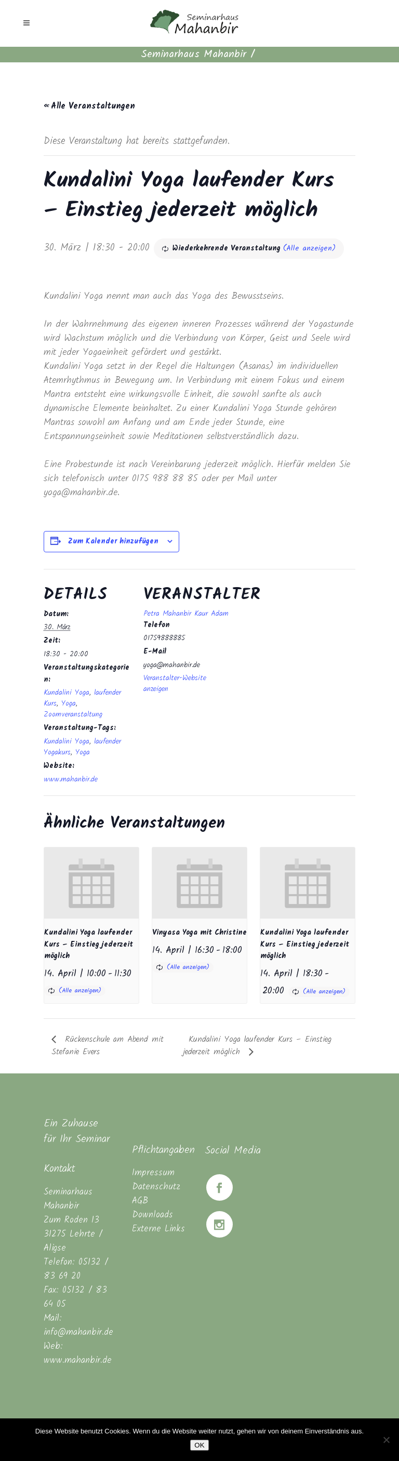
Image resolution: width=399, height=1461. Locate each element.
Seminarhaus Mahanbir (193, 54)
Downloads (152, 1215)
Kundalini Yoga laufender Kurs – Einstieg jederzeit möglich (88, 944)
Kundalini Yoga (66, 692)
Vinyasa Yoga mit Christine (199, 932)
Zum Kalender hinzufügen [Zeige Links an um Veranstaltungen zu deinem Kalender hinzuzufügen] (113, 541)
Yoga (68, 703)
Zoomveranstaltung (73, 714)
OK (199, 1445)
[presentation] (91, 883)
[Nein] (386, 1440)
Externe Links (158, 1229)
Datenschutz (156, 1187)
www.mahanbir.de (71, 779)
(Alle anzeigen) (309, 248)
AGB (140, 1201)
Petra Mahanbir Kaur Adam (186, 613)
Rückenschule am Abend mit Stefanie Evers (107, 1045)
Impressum (153, 1173)
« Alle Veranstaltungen (89, 106)
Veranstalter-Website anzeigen (174, 683)
